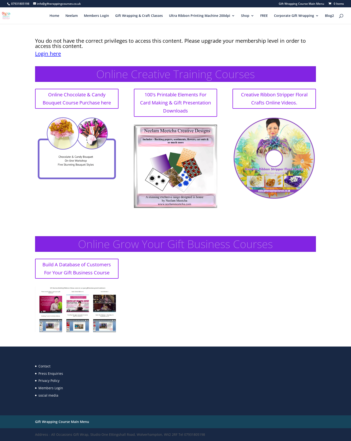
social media (48, 395)
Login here (48, 53)
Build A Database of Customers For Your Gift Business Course (76, 268)
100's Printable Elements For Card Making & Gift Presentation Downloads (175, 102)
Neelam (71, 16)
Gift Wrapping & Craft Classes (139, 16)
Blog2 (329, 16)
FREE (264, 16)
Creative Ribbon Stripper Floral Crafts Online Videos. (274, 98)
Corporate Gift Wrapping (294, 16)
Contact (44, 366)
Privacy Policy (48, 380)
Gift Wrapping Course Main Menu (301, 4)
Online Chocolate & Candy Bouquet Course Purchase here (77, 98)
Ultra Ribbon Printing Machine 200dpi (199, 16)
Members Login (96, 16)
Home (54, 16)
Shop (245, 16)
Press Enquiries (50, 373)
